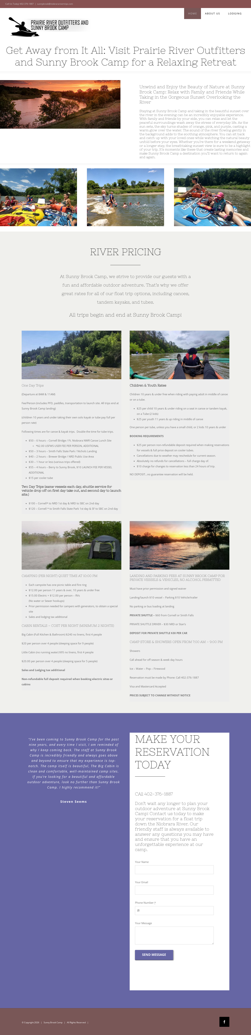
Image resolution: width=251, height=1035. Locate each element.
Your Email (141, 882)
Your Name (142, 862)
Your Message (143, 923)
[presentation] (162, 977)
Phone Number (145, 902)
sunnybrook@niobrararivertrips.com (55, 3)
